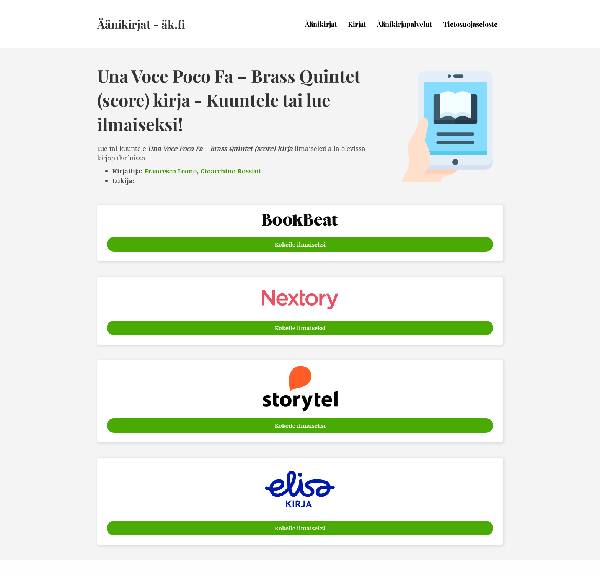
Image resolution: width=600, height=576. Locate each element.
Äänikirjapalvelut (404, 24)
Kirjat (357, 24)
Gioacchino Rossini (231, 170)
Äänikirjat (321, 24)
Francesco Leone (171, 170)
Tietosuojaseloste (470, 24)
